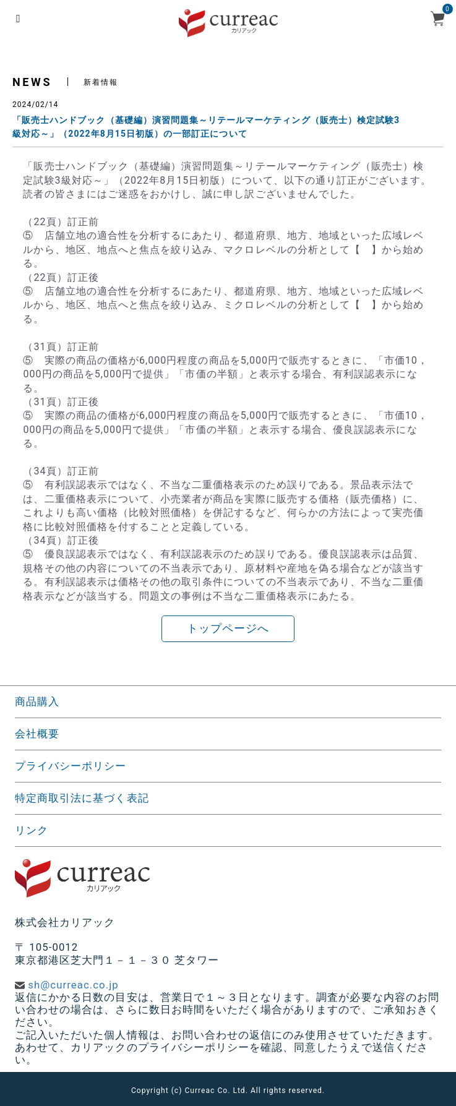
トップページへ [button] (228, 628)
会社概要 (37, 733)
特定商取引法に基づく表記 (82, 798)
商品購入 (37, 701)
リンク (31, 830)
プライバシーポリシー (71, 766)
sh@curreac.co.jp (73, 985)
